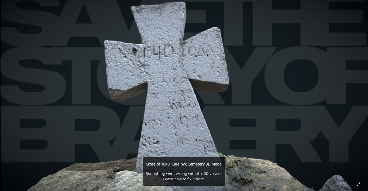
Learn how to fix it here (183, 178)
